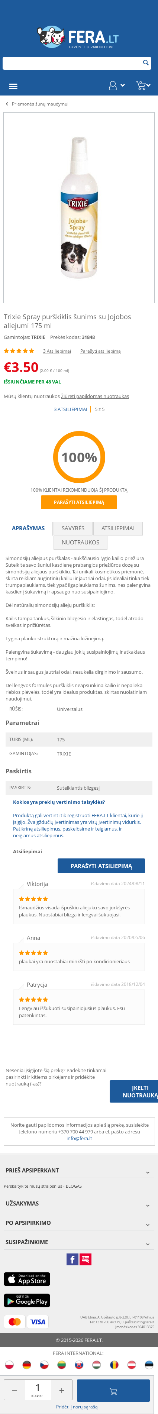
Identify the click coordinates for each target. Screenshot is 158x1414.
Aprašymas (28, 528)
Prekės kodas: (65, 337)
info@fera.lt (79, 1138)
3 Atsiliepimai (57, 351)
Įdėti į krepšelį (113, 1390)
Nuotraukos (80, 542)
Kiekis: (37, 1395)
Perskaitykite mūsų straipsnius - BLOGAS (43, 1186)
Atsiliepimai (118, 528)
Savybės (73, 528)
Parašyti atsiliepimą (100, 351)
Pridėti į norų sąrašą (77, 1407)
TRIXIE (38, 337)
